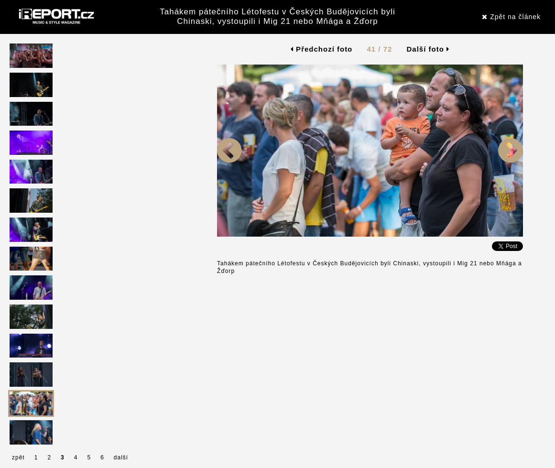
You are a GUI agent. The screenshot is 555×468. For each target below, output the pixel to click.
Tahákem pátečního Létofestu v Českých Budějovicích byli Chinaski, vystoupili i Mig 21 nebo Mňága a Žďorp (277, 16)
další (121, 457)
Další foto (428, 49)
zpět (18, 457)
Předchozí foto (321, 49)
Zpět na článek (511, 17)
